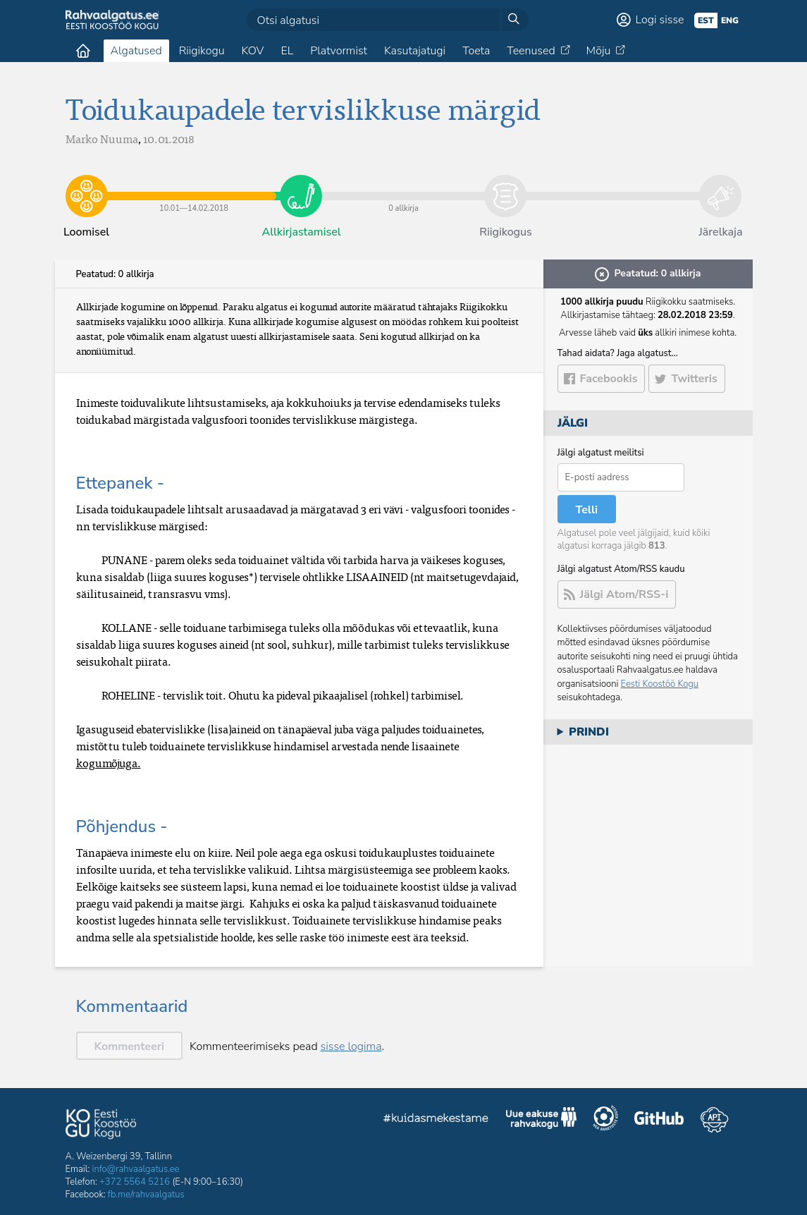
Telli (587, 510)
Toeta (476, 51)
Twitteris (694, 378)
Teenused (531, 51)
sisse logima (351, 1046)
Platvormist (338, 51)
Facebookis (609, 378)
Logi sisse (660, 20)
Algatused (136, 51)
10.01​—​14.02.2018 (194, 185)
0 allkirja (403, 185)
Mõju (598, 51)
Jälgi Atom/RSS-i (624, 594)
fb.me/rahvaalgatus (146, 1194)
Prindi (589, 732)
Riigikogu (202, 51)
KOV (252, 51)
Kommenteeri (129, 1046)
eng (730, 20)
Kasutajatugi (414, 51)
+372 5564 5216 (134, 1182)
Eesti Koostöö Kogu (659, 684)
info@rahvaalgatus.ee (136, 1169)
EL (287, 51)
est (706, 20)
